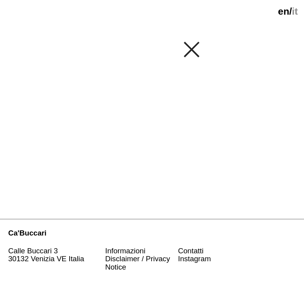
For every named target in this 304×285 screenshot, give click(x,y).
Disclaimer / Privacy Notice (137, 263)
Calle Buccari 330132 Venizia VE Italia (46, 255)
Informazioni (125, 251)
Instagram (194, 259)
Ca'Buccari (27, 233)
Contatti (190, 251)
